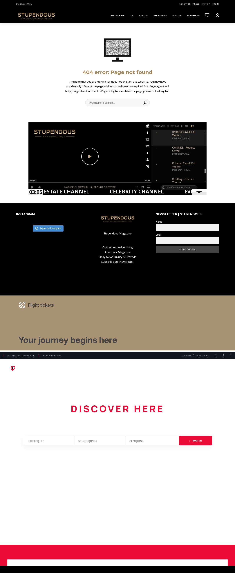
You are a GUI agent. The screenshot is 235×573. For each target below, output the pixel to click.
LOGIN (215, 4)
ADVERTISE (185, 4)
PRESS (196, 4)
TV (131, 15)
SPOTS (143, 15)
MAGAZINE (117, 15)
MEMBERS (193, 15)
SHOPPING (160, 15)
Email (159, 234)
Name (159, 221)
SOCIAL (177, 15)
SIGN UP (206, 4)
